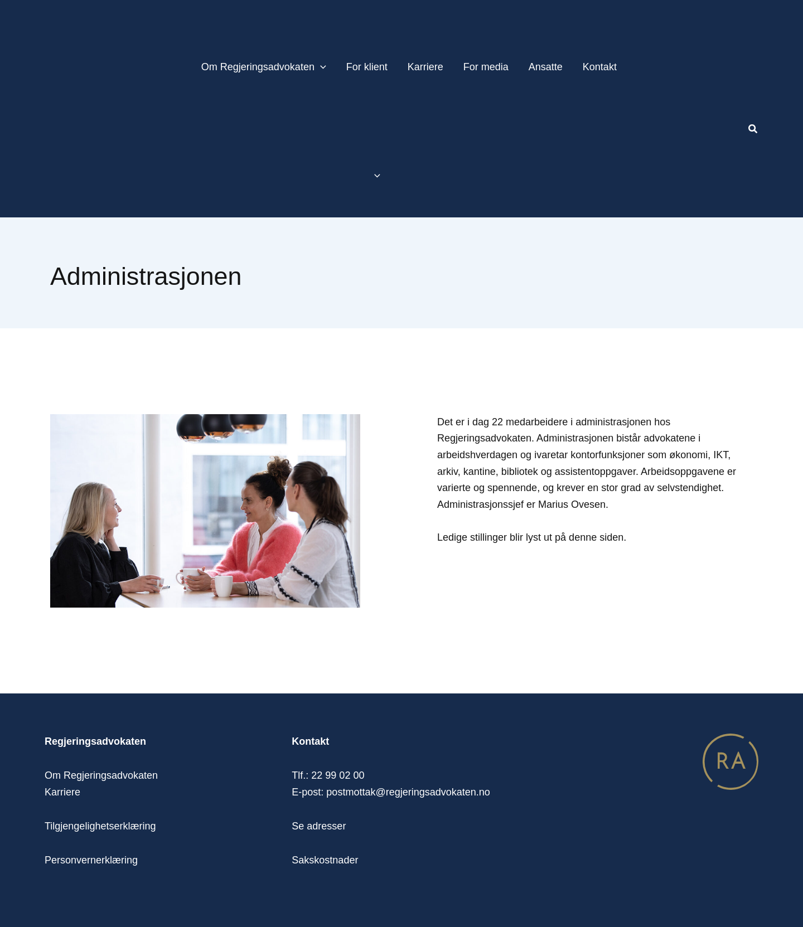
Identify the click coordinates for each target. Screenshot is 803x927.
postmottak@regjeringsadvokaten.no (408, 792)
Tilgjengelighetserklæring (100, 826)
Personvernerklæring (91, 860)
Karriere (425, 66)
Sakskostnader (325, 860)
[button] (753, 130)
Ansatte (546, 66)
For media (486, 66)
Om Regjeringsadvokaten (263, 67)
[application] (320, 67)
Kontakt (600, 66)
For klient (367, 66)
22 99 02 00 (337, 775)
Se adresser (319, 826)
